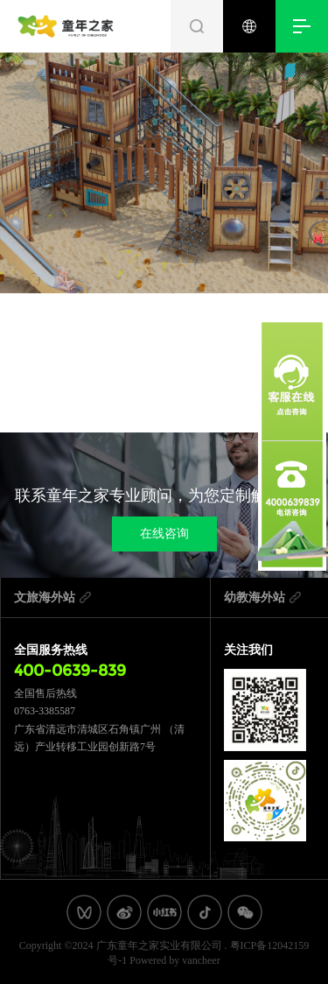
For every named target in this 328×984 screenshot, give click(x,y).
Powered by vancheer (174, 960)
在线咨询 (164, 533)
